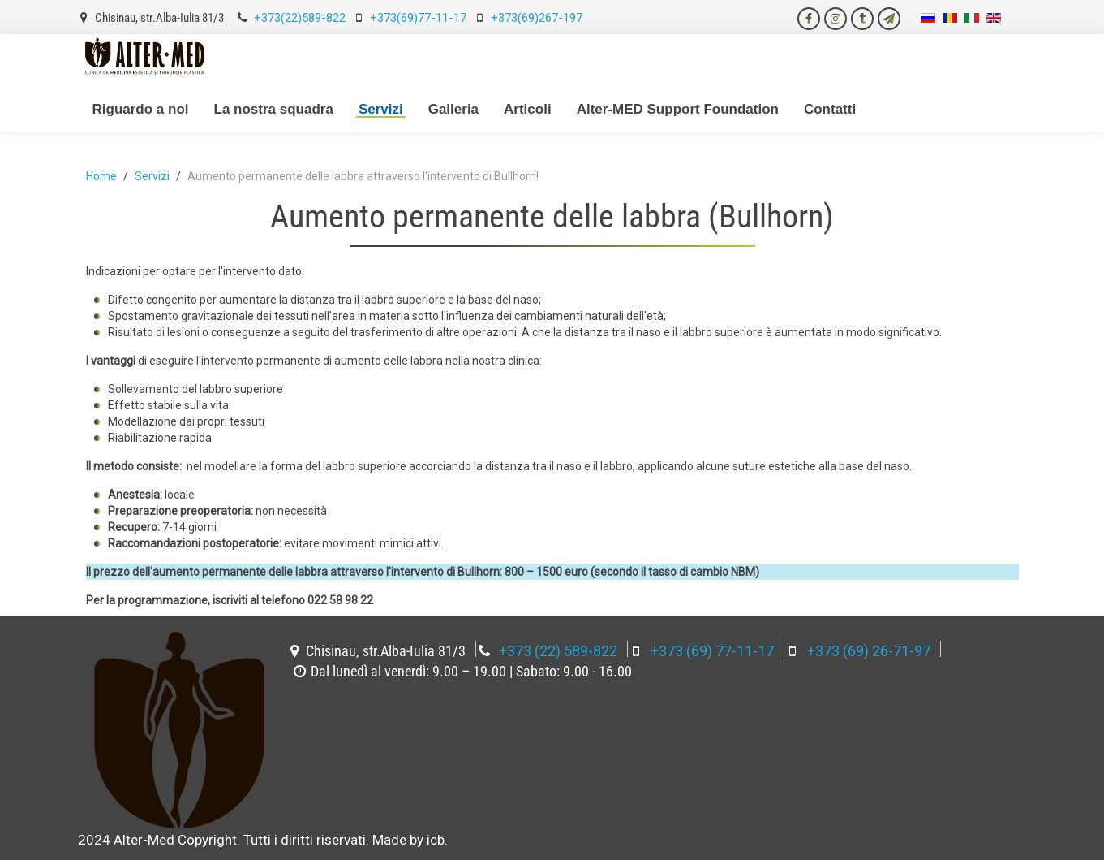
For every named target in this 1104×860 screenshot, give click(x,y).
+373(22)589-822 (300, 18)
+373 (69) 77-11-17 (712, 650)
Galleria (453, 109)
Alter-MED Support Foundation (678, 109)
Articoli (528, 109)
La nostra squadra (273, 109)
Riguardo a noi (140, 109)
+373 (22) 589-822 (558, 650)
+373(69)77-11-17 (418, 18)
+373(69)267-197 (536, 18)
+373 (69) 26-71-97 (868, 650)
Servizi (381, 109)
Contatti (830, 109)
